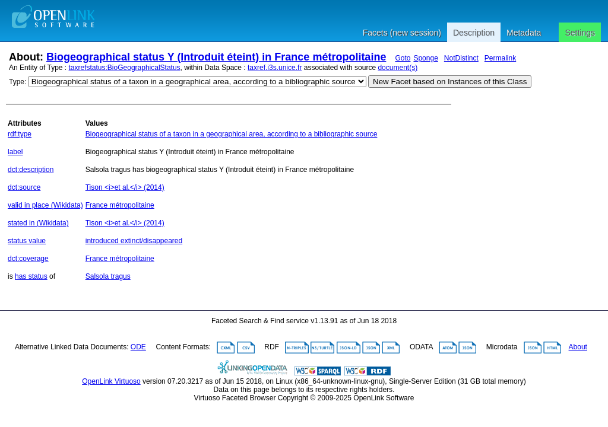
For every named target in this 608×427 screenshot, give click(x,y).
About (578, 347)
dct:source (24, 187)
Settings (580, 32)
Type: (17, 82)
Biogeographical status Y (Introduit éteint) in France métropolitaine (216, 57)
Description (474, 32)
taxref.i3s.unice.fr (275, 67)
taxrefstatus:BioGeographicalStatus (124, 67)
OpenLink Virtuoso (111, 381)
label (15, 152)
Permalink (500, 58)
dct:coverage (28, 258)
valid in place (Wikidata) (45, 205)
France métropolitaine (120, 205)
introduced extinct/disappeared (134, 241)
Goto (402, 58)
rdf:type (19, 134)
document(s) (397, 67)
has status (31, 276)
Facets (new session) (402, 32)
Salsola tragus (108, 276)
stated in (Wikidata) (38, 223)
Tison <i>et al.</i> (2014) (125, 187)
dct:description (30, 169)
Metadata (523, 32)
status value (27, 241)
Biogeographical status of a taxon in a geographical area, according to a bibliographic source (232, 134)
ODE (138, 347)
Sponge (425, 58)
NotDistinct (461, 58)
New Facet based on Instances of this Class (450, 81)
